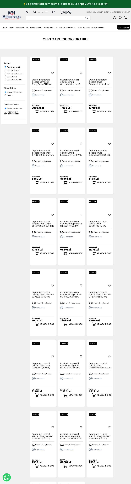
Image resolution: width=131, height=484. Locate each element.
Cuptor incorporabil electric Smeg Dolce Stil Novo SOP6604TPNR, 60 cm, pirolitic (92, 150)
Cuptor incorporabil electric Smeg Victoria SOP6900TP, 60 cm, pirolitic (66, 363)
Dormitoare (48, 27)
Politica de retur (52, 468)
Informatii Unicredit (54, 472)
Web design (115, 481)
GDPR (48, 470)
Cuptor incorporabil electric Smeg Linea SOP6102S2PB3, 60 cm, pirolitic (117, 363)
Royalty (126, 481)
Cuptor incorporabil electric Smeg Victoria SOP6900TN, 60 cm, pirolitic (117, 292)
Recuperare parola (73, 456)
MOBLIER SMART (36, 27)
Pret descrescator (14, 73)
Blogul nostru (88, 458)
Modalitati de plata (54, 454)
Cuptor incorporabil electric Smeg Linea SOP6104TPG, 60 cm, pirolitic (67, 292)
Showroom (91, 12)
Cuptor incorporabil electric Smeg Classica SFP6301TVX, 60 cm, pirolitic (117, 150)
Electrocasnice (98, 27)
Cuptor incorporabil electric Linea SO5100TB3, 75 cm (41, 221)
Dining (11, 27)
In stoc (9, 95)
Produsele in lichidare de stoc (11, 113)
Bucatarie (20, 27)
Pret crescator (12, 70)
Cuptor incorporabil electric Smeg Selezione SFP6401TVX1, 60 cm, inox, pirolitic (41, 150)
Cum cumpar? (52, 451)
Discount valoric (13, 79)
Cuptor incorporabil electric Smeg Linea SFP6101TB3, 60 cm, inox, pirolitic (117, 79)
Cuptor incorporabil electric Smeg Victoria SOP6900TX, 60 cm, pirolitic (92, 221)
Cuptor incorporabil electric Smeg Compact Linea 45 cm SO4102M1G (92, 79)
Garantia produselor (50, 461)
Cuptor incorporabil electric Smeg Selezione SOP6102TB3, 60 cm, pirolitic (66, 150)
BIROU (79, 27)
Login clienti (69, 454)
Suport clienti (103, 12)
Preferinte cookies (90, 462)
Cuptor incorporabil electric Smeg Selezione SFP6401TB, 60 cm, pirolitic (92, 292)
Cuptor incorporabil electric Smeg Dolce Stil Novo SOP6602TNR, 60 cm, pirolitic (41, 363)
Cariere (113, 12)
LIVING (5, 27)
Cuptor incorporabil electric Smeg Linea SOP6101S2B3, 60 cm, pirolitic (92, 363)
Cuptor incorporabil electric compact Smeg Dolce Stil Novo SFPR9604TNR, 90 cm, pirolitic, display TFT (41, 79)
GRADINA (86, 27)
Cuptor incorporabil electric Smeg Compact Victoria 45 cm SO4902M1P (66, 79)
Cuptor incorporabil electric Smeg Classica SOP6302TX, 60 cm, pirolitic (66, 221)
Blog (119, 12)
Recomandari (12, 67)
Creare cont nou (72, 451)
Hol (56, 27)
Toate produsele (13, 92)
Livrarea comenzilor (54, 456)
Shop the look (123, 27)
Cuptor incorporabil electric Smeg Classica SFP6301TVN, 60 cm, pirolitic (117, 221)
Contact (126, 12)
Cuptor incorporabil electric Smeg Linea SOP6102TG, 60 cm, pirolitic (41, 292)
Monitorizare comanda (51, 465)
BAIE (27, 27)
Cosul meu (69, 460)
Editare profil (70, 464)
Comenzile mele (71, 462)
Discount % (11, 76)
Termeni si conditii (53, 458)
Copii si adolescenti (67, 27)
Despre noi (87, 451)
